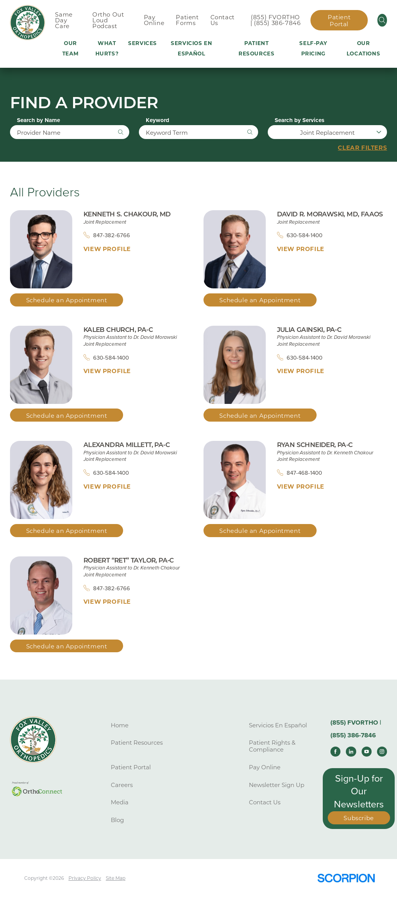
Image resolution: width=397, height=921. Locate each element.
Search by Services (299, 120)
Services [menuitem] (142, 43)
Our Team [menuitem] (70, 48)
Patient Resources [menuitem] (256, 48)
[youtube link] (367, 752)
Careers (122, 785)
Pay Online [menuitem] (154, 20)
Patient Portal (339, 20)
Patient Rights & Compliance (272, 746)
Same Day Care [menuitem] (63, 20)
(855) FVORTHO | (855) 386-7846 (275, 20)
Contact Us (264, 802)
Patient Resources (137, 743)
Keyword (157, 120)
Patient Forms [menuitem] (187, 20)
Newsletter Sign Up (276, 785)
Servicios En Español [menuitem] (191, 48)
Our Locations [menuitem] (363, 48)
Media (119, 802)
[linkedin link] (351, 752)
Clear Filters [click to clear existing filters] (362, 148)
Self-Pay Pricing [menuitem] (313, 48)
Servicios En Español (278, 725)
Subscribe (359, 818)
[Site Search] (382, 20)
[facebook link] (335, 752)
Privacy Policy (84, 878)
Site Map (116, 878)
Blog (117, 820)
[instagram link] (382, 752)
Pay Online (264, 767)
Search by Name (38, 120)
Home (119, 725)
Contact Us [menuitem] (222, 20)
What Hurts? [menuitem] (107, 48)
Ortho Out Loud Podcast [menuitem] (108, 20)
